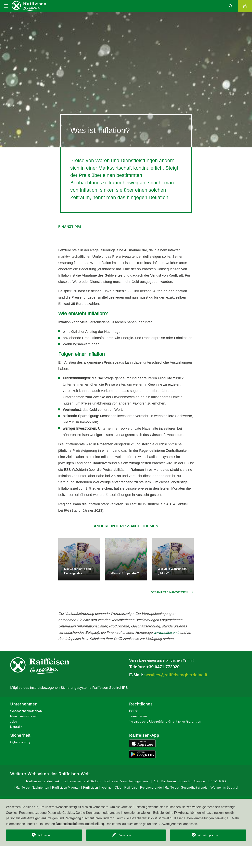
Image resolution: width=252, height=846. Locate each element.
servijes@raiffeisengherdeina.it (175, 674)
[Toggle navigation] (6, 6)
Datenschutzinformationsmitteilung (80, 824)
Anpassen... (126, 835)
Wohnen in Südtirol (224, 787)
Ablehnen (44, 835)
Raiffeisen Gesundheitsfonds (186, 787)
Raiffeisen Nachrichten (32, 787)
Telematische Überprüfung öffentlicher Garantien (165, 721)
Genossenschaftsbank (26, 711)
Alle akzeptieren (208, 835)
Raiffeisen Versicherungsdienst (126, 781)
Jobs (13, 721)
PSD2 (133, 711)
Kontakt (16, 727)
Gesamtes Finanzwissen (169, 592)
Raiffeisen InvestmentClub (101, 787)
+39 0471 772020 (163, 666)
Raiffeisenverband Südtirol (81, 781)
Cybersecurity (20, 742)
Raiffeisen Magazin (65, 787)
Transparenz (138, 716)
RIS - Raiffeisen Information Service (178, 781)
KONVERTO (216, 781)
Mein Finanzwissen (23, 716)
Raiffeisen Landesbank (42, 781)
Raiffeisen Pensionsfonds (142, 787)
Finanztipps (70, 226)
